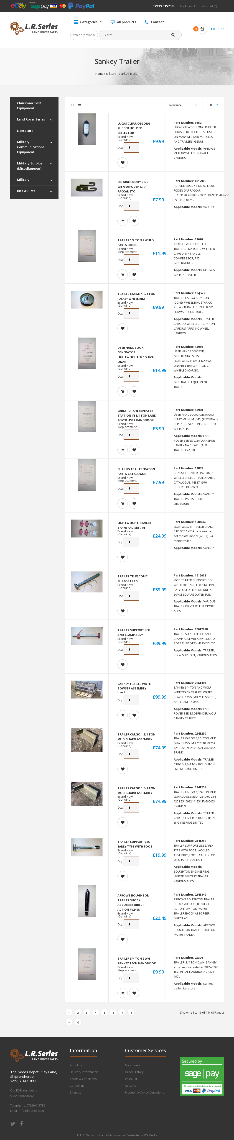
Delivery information (84, 1072)
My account (133, 1065)
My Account (187, 6)
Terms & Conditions (83, 1079)
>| (77, 1022)
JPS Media (150, 1135)
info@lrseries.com (31, 1111)
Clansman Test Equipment (29, 105)
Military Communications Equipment (30, 147)
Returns (130, 1086)
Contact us (77, 1086)
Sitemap (75, 1092)
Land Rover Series (31, 119)
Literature (25, 130)
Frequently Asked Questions (144, 1092)
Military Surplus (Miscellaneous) (29, 165)
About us (76, 1065)
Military (111, 74)
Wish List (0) (209, 6)
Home (99, 74)
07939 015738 (163, 6)
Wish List (131, 1079)
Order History (134, 1072)
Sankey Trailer (129, 74)
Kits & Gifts (26, 191)
